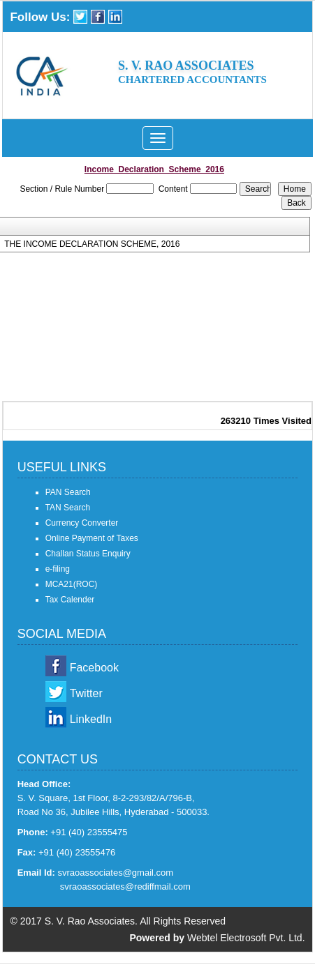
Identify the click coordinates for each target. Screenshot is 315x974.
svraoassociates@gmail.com (115, 872)
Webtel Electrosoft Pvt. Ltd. (246, 937)
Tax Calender (70, 599)
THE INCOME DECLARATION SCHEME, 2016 (92, 244)
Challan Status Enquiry (88, 553)
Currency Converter (82, 523)
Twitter (86, 693)
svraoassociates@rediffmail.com (125, 886)
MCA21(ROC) (71, 584)
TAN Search (67, 507)
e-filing (57, 569)
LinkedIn (91, 719)
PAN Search (68, 492)
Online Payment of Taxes (91, 538)
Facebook (94, 668)
